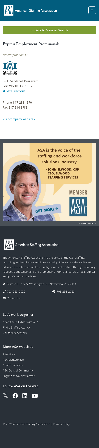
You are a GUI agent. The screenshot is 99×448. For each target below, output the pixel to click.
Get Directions (14, 91)
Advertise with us (87, 223)
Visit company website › (19, 119)
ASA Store (9, 354)
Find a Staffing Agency (16, 327)
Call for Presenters (15, 333)
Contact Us (14, 298)
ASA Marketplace (13, 359)
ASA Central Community (18, 370)
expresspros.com (15, 55)
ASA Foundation (13, 365)
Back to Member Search (49, 30)
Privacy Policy (61, 424)
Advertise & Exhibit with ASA (20, 322)
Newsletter (19, 376)
